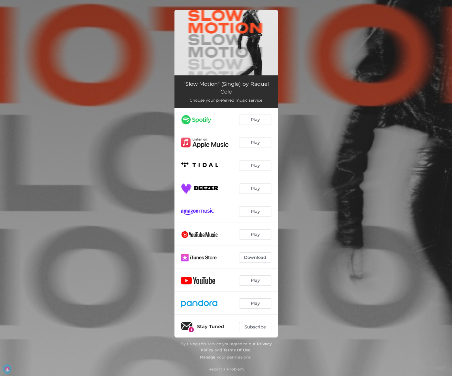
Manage (207, 357)
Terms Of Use (236, 350)
